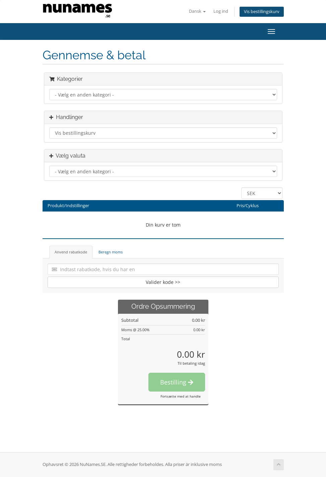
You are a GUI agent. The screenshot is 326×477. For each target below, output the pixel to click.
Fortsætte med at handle (180, 396)
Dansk (197, 11)
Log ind (220, 11)
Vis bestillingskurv (261, 11)
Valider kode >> (163, 282)
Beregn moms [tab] (111, 251)
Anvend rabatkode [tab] (71, 251)
